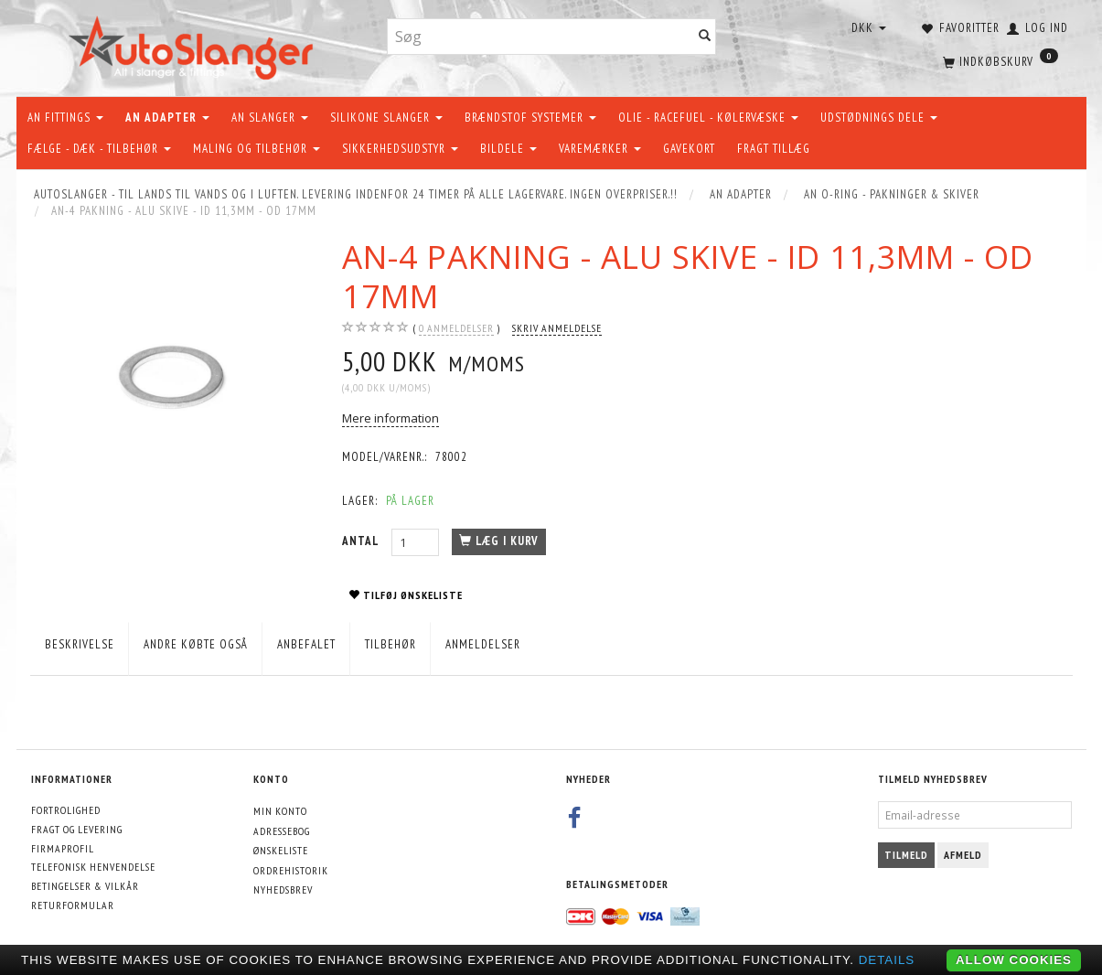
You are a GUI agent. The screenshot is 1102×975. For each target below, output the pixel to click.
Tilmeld (906, 855)
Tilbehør (390, 644)
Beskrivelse (79, 644)
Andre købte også (196, 644)
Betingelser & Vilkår (85, 886)
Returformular (72, 905)
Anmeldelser (482, 644)
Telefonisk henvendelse (93, 866)
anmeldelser (456, 328)
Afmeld (963, 855)
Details (887, 960)
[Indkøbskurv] (998, 59)
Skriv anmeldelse (557, 328)
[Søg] (705, 37)
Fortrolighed (66, 810)
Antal (362, 541)
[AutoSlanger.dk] (194, 44)
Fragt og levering (77, 829)
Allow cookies (1014, 960)
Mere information (390, 418)
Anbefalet (306, 644)
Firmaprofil (62, 848)
